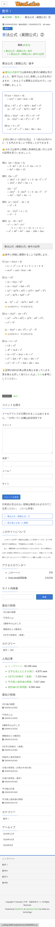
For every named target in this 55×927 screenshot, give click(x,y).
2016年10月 (8, 839)
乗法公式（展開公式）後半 (18, 51)
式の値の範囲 (9, 612)
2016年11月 (8, 834)
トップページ (15, 666)
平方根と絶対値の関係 (20, 682)
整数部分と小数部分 (12, 629)
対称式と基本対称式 (11, 757)
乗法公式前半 (12, 72)
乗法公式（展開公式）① (18, 516)
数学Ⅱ (5, 877)
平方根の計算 (8, 789)
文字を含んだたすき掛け (21, 671)
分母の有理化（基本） (12, 778)
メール (6, 471)
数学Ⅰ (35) (8, 650)
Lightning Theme (32, 909)
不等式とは (8, 618)
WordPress (19, 909)
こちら (38, 374)
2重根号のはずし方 (12, 623)
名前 (5, 458)
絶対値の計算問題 (17, 687)
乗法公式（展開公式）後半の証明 (25, 54)
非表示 (26, 45)
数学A (5, 871)
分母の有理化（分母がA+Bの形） (17, 767)
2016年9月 (8, 845)
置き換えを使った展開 (17, 523)
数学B (5, 883)
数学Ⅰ (7, 29)
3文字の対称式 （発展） (14, 635)
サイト (5, 483)
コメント (7, 425)
